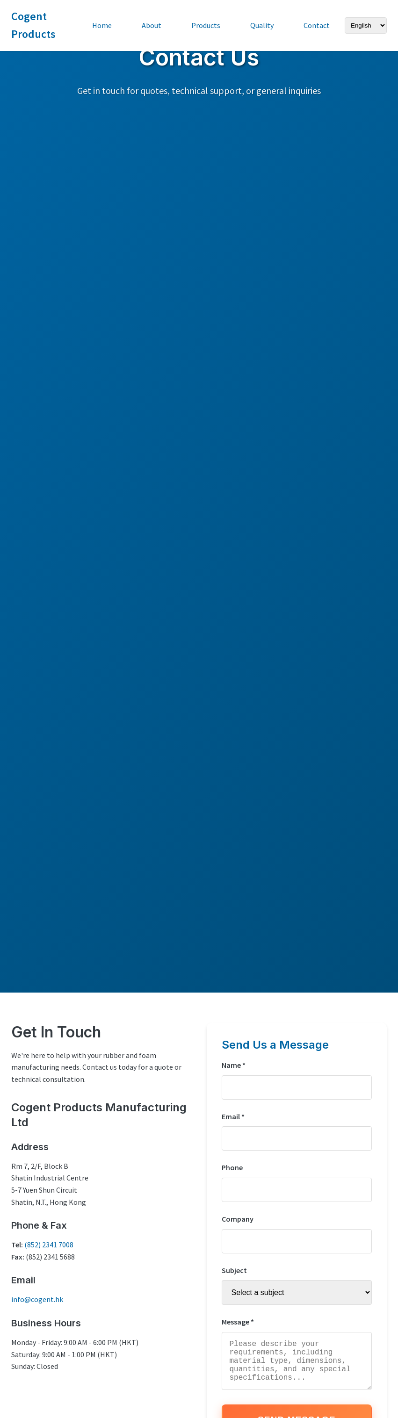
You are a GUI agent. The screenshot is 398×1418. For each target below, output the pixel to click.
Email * (233, 1116)
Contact (317, 25)
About (151, 25)
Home (102, 25)
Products (205, 25)
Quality (262, 25)
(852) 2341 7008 (48, 1244)
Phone (232, 1167)
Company (237, 1219)
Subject (234, 1270)
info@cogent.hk (37, 1299)
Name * (234, 1065)
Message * (238, 1321)
